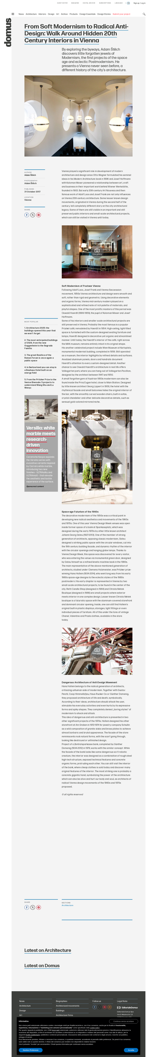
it (125, 3)
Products (74, 14)
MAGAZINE (75, 3)
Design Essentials (87, 14)
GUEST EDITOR (62, 3)
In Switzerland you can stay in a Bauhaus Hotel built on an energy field (40, 370)
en (128, 3)
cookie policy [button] (94, 1028)
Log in (143, 3)
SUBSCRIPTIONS (105, 3)
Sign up (136, 3)
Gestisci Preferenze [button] (30, 1050)
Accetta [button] (131, 1050)
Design (51, 14)
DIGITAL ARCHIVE (89, 3)
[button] (123, 1021)
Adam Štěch (30, 175)
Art (57, 14)
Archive (64, 14)
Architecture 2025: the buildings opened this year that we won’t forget (40, 331)
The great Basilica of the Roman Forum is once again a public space (39, 358)
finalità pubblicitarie (33, 1035)
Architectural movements (67, 1006)
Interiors (42, 14)
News (21, 14)
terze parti (56, 1030)
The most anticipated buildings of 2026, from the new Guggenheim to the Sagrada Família (41, 344)
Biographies (61, 1001)
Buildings (60, 1011)
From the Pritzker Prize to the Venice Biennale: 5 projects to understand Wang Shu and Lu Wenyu (40, 383)
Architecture (31, 14)
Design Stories (104, 14)
